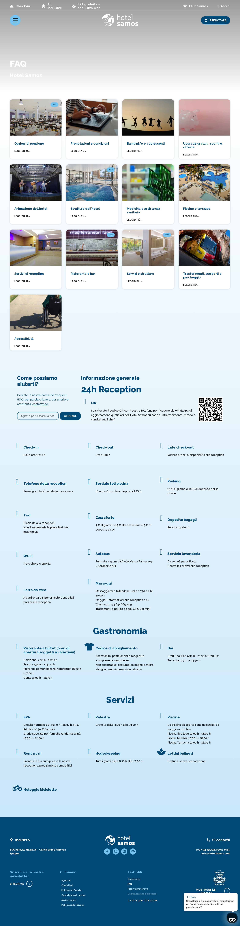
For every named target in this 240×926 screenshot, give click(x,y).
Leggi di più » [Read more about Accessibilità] (22, 346)
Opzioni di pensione (29, 143)
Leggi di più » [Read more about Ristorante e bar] (78, 281)
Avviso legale (68, 900)
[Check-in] (11, 6)
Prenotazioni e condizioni (90, 143)
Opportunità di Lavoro (73, 895)
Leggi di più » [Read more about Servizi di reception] (22, 281)
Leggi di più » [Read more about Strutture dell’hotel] (78, 216)
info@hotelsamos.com (215, 853)
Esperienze (134, 879)
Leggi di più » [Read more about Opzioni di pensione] (22, 151)
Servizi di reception (29, 274)
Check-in (23, 6)
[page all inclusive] (43, 6)
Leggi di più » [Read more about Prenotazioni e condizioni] (78, 151)
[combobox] (38, 416)
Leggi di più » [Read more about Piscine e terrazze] (191, 216)
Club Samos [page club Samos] (198, 6)
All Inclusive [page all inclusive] (54, 6)
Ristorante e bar (83, 274)
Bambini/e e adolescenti (146, 143)
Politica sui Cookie (71, 890)
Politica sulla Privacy (72, 905)
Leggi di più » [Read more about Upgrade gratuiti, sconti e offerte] (191, 154)
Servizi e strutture (140, 274)
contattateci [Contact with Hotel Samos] (40, 404)
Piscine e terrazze (196, 209)
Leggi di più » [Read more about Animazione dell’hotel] (22, 216)
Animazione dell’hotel (30, 209)
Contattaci (67, 885)
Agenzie (66, 880)
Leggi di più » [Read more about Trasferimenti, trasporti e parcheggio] (191, 285)
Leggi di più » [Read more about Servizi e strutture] (134, 281)
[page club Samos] (185, 6)
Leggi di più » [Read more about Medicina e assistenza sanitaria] (134, 220)
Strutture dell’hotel (85, 209)
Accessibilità (24, 339)
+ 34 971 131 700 (211, 849)
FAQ (130, 884)
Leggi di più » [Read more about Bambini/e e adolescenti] (134, 151)
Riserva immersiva (138, 889)
